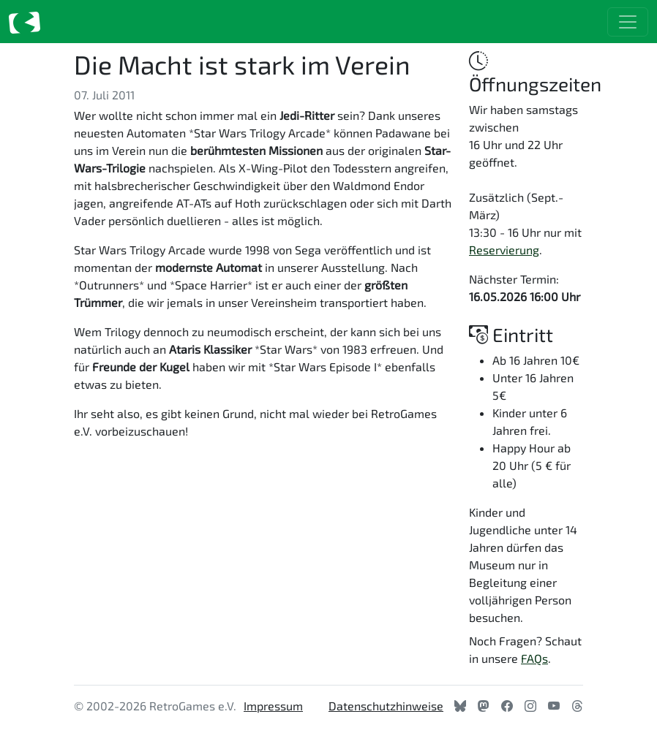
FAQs (534, 658)
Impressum (273, 706)
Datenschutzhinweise (385, 706)
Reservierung (504, 250)
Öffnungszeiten (535, 71)
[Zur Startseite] (24, 21)
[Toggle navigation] (627, 22)
